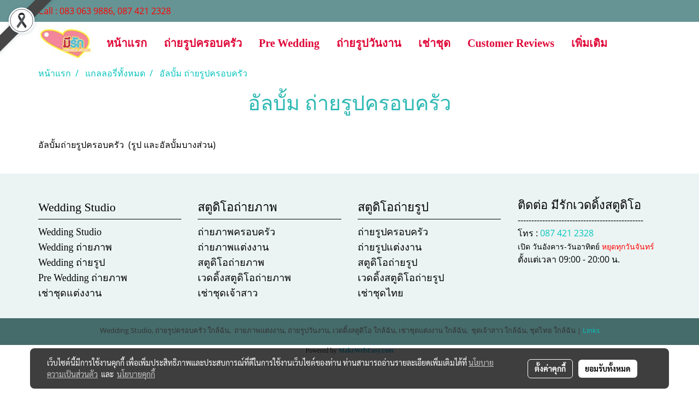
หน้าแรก (126, 43)
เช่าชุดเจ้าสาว (228, 293)
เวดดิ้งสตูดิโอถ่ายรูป (401, 277)
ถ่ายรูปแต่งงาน (390, 247)
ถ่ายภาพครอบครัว (236, 232)
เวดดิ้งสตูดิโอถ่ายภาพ (244, 277)
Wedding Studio (70, 232)
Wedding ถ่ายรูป (71, 262)
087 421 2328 (567, 233)
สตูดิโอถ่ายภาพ (231, 262)
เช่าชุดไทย (381, 293)
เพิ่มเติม (589, 43)
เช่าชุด (434, 43)
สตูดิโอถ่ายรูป (387, 262)
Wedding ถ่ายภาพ (75, 247)
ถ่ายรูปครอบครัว (203, 43)
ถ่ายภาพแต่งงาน (233, 247)
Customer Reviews (510, 43)
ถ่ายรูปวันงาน (368, 43)
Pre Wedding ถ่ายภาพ (82, 277)
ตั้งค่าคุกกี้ (550, 368)
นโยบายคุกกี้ (136, 374)
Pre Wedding (289, 43)
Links (591, 330)
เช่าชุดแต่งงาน (70, 293)
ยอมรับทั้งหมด (608, 368)
